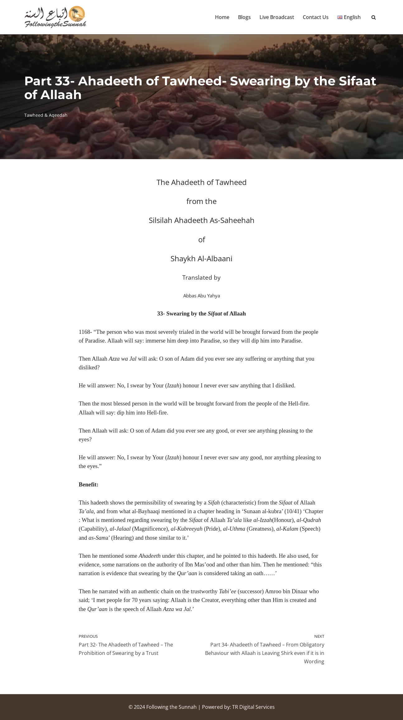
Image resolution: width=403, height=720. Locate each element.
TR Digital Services (253, 706)
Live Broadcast (277, 17)
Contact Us (316, 17)
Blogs (244, 17)
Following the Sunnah (171, 706)
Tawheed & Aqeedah (46, 115)
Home (222, 17)
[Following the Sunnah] (55, 17)
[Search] (373, 17)
